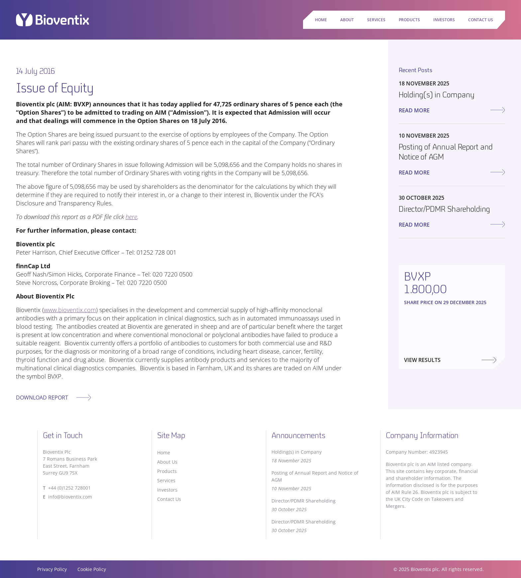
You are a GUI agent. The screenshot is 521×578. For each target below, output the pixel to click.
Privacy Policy (52, 569)
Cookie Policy (91, 569)
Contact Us (480, 20)
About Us (167, 462)
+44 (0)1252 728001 (69, 488)
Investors (444, 20)
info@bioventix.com (70, 497)
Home (321, 20)
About (347, 20)
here (131, 217)
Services (376, 20)
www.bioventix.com (70, 310)
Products (409, 20)
